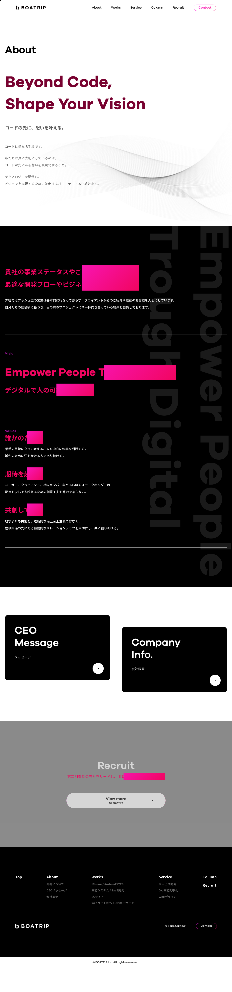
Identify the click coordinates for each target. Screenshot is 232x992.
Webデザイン (168, 897)
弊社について (55, 884)
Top (18, 876)
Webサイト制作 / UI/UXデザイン (113, 903)
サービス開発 (167, 884)
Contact (204, 7)
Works (116, 7)
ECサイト (98, 897)
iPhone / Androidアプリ (108, 884)
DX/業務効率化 (168, 890)
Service (136, 7)
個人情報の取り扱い (175, 926)
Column (157, 7)
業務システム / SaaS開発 (108, 890)
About (97, 7)
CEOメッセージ (56, 890)
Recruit (178, 7)
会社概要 (52, 897)
